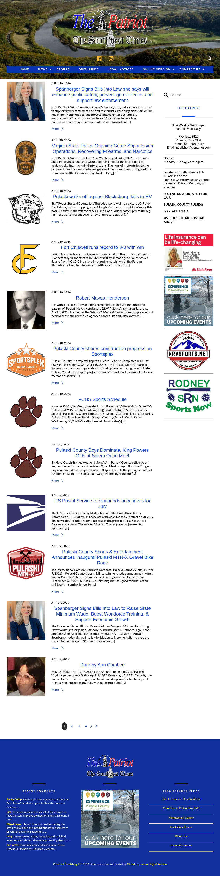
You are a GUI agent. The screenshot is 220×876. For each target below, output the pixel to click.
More (55, 129)
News (43, 69)
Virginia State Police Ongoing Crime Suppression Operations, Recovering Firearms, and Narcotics (102, 148)
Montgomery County (181, 817)
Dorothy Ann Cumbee (102, 665)
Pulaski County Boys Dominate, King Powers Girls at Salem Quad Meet (102, 453)
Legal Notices (121, 69)
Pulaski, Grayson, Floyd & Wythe (181, 799)
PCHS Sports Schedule (102, 399)
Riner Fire (181, 836)
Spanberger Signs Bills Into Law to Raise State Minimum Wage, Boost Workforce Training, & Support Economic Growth (102, 614)
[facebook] (100, 58)
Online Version (157, 69)
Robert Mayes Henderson (102, 298)
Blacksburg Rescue (181, 827)
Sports (63, 69)
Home (24, 69)
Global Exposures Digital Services (147, 864)
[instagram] (112, 58)
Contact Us (189, 69)
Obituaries (89, 69)
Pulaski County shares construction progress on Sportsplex (102, 351)
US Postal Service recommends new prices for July (103, 503)
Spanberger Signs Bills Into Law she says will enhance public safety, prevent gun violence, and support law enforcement (102, 95)
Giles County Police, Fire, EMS (181, 808)
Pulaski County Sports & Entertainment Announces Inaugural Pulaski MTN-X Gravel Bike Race (102, 557)
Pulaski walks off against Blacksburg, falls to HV (102, 196)
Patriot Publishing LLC (68, 864)
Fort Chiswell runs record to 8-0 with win (102, 247)
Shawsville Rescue (181, 845)
